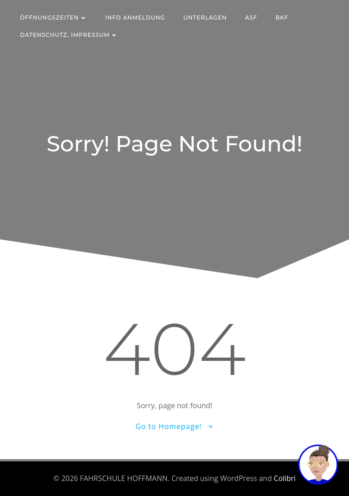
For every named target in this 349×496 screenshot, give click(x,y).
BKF (281, 17)
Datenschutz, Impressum (69, 34)
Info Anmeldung (135, 17)
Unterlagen (205, 17)
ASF (251, 17)
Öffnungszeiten (53, 17)
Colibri (284, 478)
